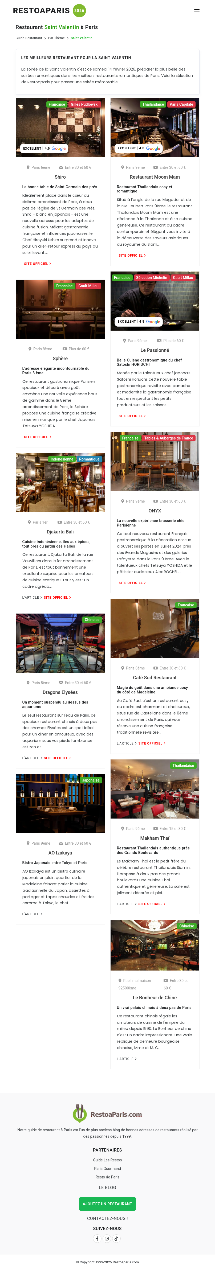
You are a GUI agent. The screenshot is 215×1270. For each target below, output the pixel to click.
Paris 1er (38, 522)
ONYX (154, 510)
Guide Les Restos (107, 1160)
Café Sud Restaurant (155, 677)
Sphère (60, 358)
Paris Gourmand (107, 1168)
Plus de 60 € (170, 341)
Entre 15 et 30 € (169, 829)
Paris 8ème (40, 349)
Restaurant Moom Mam (155, 177)
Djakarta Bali (60, 532)
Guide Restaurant (29, 38)
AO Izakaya (60, 853)
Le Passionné (155, 350)
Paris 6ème (38, 167)
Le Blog (107, 1187)
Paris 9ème (133, 167)
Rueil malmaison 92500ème (135, 984)
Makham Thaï (154, 838)
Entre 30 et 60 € (75, 167)
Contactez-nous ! (107, 1218)
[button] (44, 148)
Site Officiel (37, 264)
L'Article (32, 597)
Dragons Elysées (60, 692)
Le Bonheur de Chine (155, 997)
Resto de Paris (108, 1177)
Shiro (60, 177)
